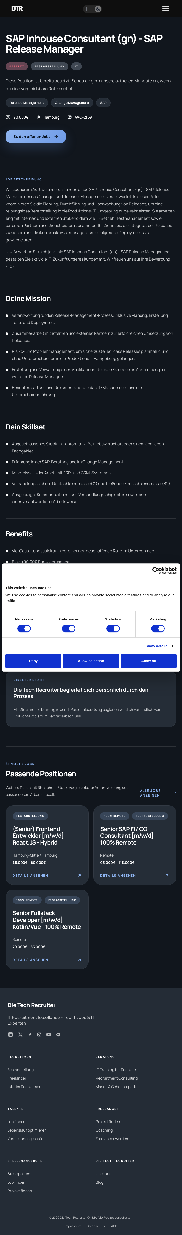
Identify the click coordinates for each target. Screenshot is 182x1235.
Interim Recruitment (25, 1086)
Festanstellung (21, 1069)
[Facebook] (29, 1034)
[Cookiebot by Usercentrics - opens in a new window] (156, 570)
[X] (20, 1034)
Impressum (73, 1226)
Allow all (148, 661)
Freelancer (17, 1078)
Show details (157, 646)
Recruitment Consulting (117, 1078)
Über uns (103, 1173)
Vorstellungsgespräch (27, 1138)
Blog (99, 1182)
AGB (114, 1226)
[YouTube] (48, 1034)
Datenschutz (96, 1226)
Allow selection (91, 661)
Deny (33, 661)
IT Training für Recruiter (116, 1069)
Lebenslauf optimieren (27, 1130)
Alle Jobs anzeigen (158, 792)
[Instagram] (39, 1034)
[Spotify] (58, 1034)
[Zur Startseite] (17, 8)
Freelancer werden (112, 1138)
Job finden (17, 1121)
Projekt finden (108, 1121)
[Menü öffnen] (166, 8)
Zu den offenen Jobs (35, 136)
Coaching (104, 1130)
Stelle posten (19, 1173)
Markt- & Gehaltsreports (116, 1086)
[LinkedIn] (10, 1034)
